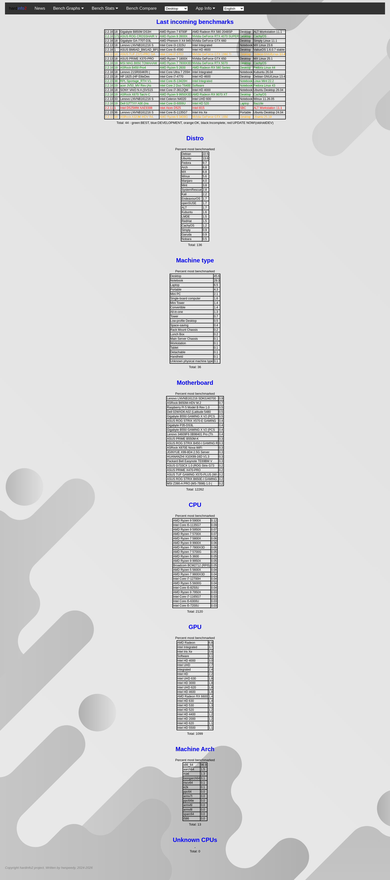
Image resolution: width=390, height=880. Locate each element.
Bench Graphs (68, 8)
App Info (205, 8)
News (40, 8)
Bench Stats (105, 8)
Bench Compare (141, 8)
